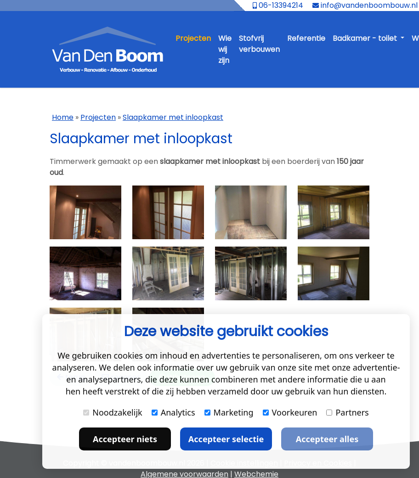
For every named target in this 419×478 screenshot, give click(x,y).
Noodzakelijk (112, 412)
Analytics (173, 412)
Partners (347, 412)
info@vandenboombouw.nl (365, 5)
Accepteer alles (327, 438)
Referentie (306, 38)
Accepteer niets (125, 438)
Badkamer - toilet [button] (366, 38)
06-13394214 (278, 5)
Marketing (229, 412)
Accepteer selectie (226, 438)
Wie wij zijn (225, 49)
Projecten (193, 38)
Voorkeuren (290, 412)
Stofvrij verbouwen (259, 44)
